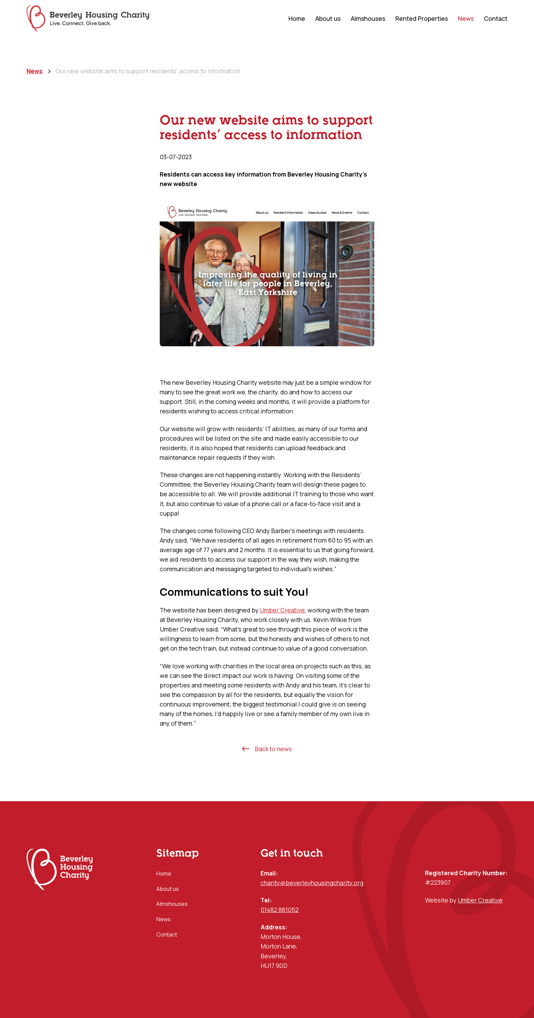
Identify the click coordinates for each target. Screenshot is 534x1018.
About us (328, 18)
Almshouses (368, 18)
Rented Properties (421, 18)
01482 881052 (280, 910)
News (466, 18)
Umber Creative (282, 610)
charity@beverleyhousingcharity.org (312, 883)
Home (296, 18)
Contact (495, 18)
